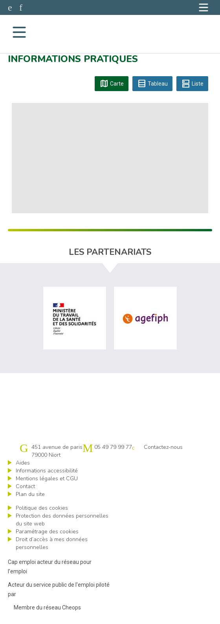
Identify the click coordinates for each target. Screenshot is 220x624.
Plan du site (30, 494)
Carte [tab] (111, 83)
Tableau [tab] (152, 83)
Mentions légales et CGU (47, 478)
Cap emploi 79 (109, 32)
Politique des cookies (42, 508)
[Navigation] (203, 7)
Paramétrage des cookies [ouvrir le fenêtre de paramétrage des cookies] (47, 531)
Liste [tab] (192, 83)
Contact (25, 486)
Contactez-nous (163, 447)
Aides (23, 463)
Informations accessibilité (47, 470)
